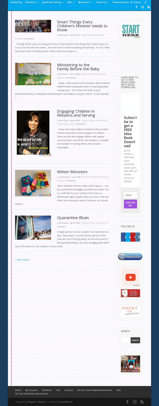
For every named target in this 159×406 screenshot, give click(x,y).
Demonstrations (121, 2)
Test (118, 390)
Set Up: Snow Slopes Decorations (94, 390)
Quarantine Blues (73, 217)
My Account (83, 2)
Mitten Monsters (72, 171)
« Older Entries (22, 259)
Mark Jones (63, 35)
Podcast (103, 74)
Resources (31, 2)
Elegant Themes (37, 401)
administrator (65, 177)
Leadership (99, 35)
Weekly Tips (16, 2)
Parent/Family (94, 74)
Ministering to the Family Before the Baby (78, 67)
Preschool (18, 39)
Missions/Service (102, 120)
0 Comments (29, 39)
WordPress (67, 401)
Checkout (47, 390)
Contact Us (101, 2)
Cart (58, 390)
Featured (91, 35)
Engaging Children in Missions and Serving (76, 113)
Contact (68, 390)
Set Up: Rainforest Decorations (31, 393)
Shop (69, 2)
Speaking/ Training (51, 2)
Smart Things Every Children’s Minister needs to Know (82, 25)
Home (18, 390)
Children (84, 35)
